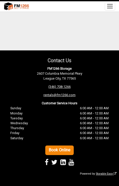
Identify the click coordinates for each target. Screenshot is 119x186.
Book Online (59, 150)
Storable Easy (106, 173)
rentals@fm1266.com (59, 95)
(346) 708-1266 (59, 87)
